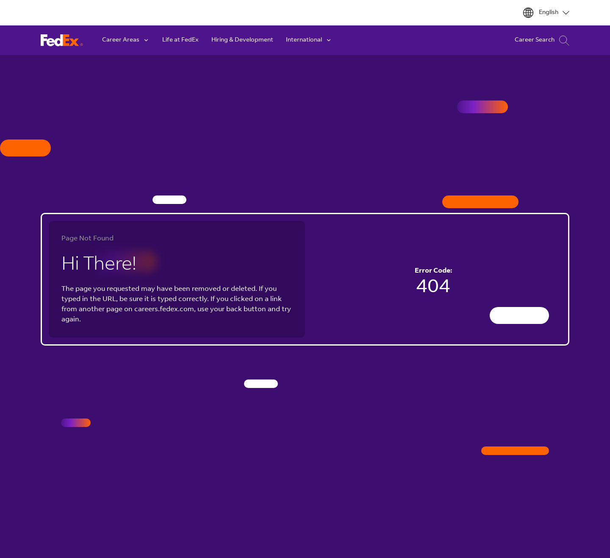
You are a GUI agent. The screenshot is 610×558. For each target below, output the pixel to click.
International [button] (309, 40)
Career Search (542, 40)
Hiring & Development (242, 40)
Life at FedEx (180, 40)
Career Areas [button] (126, 40)
